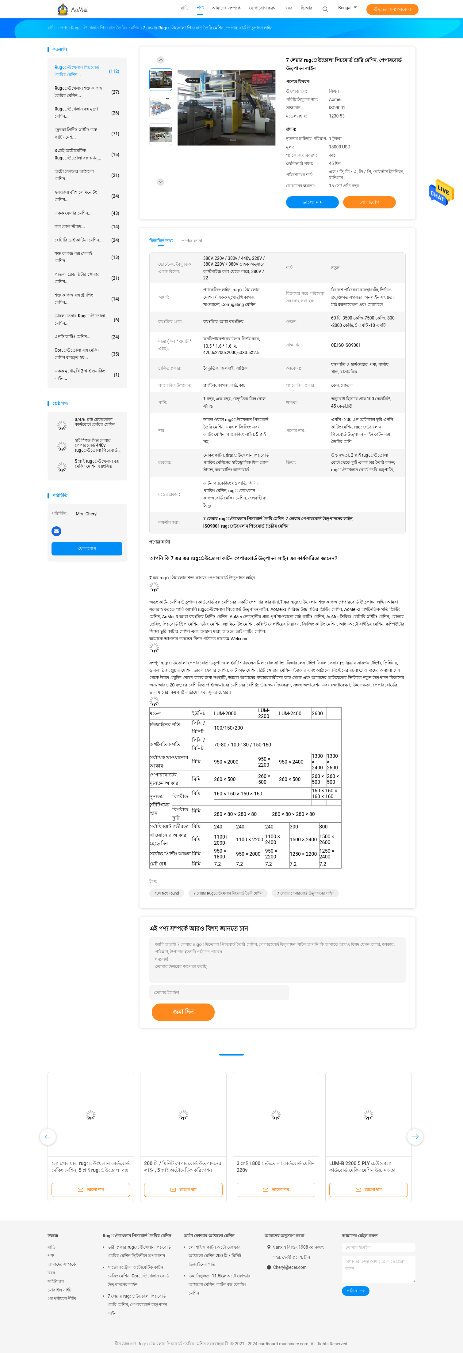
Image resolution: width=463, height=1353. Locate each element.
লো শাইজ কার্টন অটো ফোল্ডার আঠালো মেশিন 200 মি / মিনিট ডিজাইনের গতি (215, 1256)
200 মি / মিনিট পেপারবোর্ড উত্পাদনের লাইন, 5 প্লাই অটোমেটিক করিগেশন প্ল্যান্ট (182, 1170)
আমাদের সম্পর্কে (62, 1264)
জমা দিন (183, 1011)
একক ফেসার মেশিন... (87, 213)
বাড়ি (51, 1247)
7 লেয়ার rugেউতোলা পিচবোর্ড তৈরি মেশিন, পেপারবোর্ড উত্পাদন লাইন (137, 1305)
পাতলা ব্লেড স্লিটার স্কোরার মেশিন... (87, 278)
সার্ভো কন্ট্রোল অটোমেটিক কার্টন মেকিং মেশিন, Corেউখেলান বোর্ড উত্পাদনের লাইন (138, 1276)
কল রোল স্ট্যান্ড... (87, 227)
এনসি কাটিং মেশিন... (87, 337)
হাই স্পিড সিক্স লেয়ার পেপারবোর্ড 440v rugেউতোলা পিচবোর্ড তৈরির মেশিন (96, 445)
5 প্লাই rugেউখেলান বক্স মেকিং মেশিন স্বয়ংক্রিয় (97, 464)
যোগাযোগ (87, 548)
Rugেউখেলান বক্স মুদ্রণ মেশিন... (87, 113)
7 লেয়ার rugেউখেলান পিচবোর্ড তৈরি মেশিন (227, 893)
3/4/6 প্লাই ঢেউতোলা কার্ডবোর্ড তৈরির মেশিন (95, 422)
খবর (51, 1272)
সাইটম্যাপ (56, 1281)
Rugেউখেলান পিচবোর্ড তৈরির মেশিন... (87, 71)
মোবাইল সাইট (59, 1290)
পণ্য (51, 1255)
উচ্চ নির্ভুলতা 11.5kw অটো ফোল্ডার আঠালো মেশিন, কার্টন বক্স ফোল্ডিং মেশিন (220, 1284)
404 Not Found (167, 893)
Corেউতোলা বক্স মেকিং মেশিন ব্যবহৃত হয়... (87, 354)
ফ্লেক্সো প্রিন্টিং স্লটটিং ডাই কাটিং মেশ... (87, 133)
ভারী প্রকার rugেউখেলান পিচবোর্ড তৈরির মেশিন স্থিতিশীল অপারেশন (139, 1251)
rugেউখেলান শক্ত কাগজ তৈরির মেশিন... (87, 92)
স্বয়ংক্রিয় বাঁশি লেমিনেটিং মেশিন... (87, 196)
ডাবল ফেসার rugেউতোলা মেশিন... (87, 319)
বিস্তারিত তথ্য (161, 240)
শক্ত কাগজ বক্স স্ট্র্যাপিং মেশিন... (87, 299)
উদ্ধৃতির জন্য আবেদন (392, 9)
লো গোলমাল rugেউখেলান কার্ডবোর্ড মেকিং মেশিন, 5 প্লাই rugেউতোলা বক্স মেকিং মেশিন (91, 1170)
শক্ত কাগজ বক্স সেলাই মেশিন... (87, 257)
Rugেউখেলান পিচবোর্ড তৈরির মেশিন (137, 1235)
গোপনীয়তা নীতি (62, 1298)
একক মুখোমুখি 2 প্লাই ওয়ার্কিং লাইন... (87, 374)
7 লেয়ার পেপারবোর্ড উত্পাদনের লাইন (305, 893)
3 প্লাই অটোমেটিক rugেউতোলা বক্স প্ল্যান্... (87, 154)
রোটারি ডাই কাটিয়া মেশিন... (87, 240)
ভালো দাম (312, 202)
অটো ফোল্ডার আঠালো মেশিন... (87, 175)
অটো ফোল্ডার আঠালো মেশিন (209, 1235)
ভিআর (306, 8)
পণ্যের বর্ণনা (192, 240)
